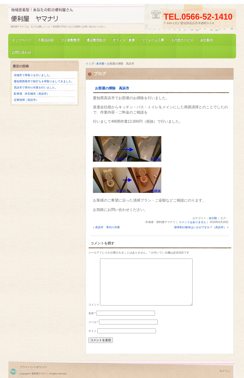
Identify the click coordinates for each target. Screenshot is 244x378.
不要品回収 (46, 40)
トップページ (21, 40)
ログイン (224, 371)
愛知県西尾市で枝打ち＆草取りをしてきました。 (44, 81)
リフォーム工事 (152, 40)
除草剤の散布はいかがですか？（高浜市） (200, 227)
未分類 (213, 218)
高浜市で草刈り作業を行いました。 (36, 87)
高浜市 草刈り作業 (107, 227)
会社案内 (206, 40)
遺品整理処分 (95, 40)
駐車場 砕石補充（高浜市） (31, 93)
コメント (93, 304)
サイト (92, 331)
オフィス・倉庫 (123, 40)
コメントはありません (192, 222)
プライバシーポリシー (33, 367)
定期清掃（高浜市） (26, 99)
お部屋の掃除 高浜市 (112, 88)
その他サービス (182, 40)
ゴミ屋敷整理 (70, 40)
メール (93, 322)
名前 (92, 313)
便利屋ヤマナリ (62, 16)
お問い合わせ (21, 52)
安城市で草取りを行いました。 (33, 75)
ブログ (100, 73)
